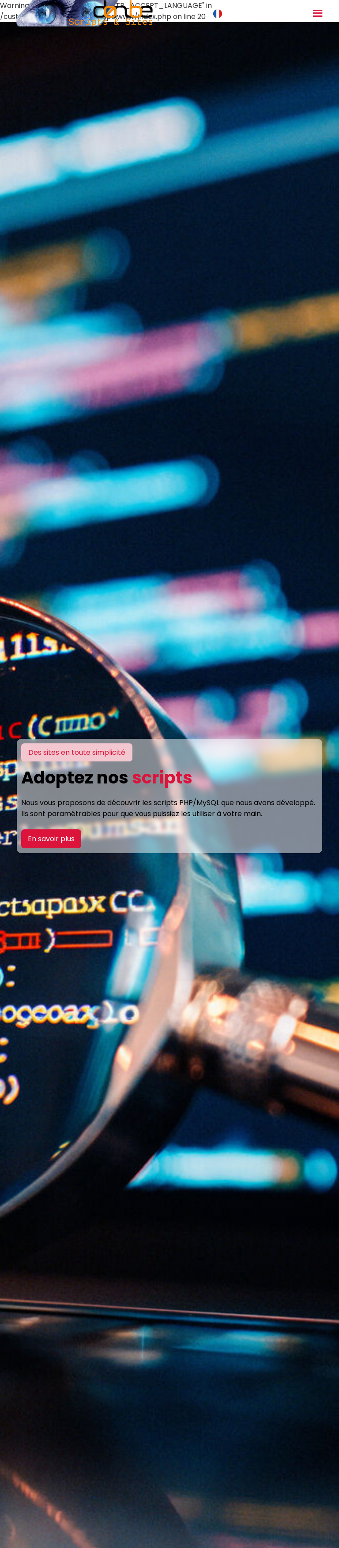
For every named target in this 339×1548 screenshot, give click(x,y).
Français (233, 13)
